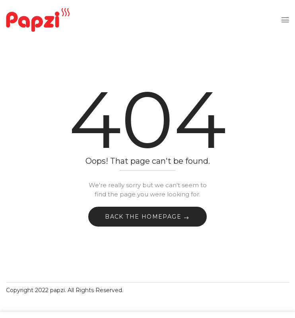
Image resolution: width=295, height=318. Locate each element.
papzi (57, 290)
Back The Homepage (144, 216)
